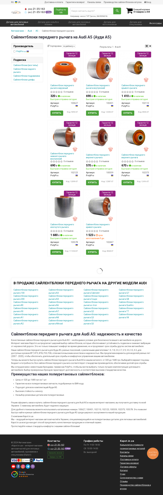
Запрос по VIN (55, 457)
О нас (122, 474)
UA (18, 2)
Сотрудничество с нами (131, 478)
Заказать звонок (55, 453)
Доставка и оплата (54, 2)
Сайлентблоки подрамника (26, 76)
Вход (147, 2)
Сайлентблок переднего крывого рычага (133, 86)
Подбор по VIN (61, 11)
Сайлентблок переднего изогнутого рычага (62, 225)
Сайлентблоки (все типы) (25, 65)
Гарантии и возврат (129, 463)
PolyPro (22, 51)
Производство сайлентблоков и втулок (123, 2)
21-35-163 (34, 8)
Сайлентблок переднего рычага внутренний (98, 86)
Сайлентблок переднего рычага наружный (62, 86)
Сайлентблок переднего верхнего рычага (98, 156)
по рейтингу (69, 46)
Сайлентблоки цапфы (24, 80)
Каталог (124, 470)
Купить (56, 113)
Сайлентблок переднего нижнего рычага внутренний (62, 156)
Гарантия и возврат (75, 2)
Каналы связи (94, 2)
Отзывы (124, 481)
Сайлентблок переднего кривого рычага (98, 225)
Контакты (124, 452)
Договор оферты (128, 467)
